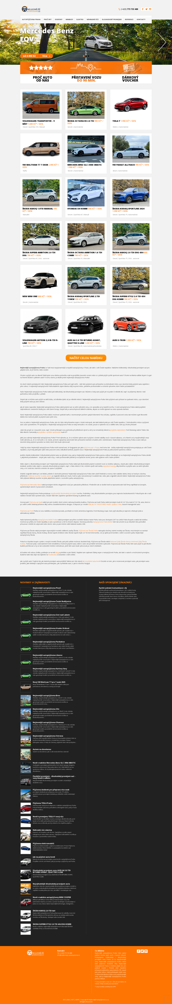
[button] (13, 42)
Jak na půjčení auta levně (91, 561)
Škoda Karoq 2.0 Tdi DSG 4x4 (127, 252)
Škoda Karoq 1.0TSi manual (37, 208)
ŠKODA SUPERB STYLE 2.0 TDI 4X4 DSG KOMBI (52, 924)
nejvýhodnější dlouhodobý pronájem (64, 493)
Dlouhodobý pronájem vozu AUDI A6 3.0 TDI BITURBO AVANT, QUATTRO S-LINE (52, 871)
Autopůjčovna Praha (31, 19)
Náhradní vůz (93, 19)
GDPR (77, 1000)
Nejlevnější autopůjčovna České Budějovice (52, 601)
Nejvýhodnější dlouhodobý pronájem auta (51, 884)
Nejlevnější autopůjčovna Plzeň (47, 588)
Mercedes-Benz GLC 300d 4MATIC (84, 164)
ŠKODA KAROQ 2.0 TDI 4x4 (44, 911)
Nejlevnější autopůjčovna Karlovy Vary (50, 668)
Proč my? (48, 19)
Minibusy (69, 19)
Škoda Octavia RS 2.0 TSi (80, 121)
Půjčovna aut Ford (26, 511)
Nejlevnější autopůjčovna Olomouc (48, 722)
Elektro (79, 19)
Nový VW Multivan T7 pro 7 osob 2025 (49, 682)
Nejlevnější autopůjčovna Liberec (47, 655)
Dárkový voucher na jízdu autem (39, 476)
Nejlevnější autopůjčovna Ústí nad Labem (51, 615)
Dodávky (58, 19)
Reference (129, 19)
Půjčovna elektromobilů (43, 843)
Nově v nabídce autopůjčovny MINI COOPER (52, 897)
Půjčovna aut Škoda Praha (88, 531)
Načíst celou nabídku (86, 358)
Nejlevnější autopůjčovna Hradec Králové (51, 628)
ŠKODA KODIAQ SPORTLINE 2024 (128, 208)
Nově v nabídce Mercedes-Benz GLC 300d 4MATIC (54, 763)
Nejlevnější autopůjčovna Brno (46, 695)
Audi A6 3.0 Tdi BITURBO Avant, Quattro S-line (104, 504)
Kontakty (141, 19)
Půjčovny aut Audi (35, 502)
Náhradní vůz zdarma (42, 830)
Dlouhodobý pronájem (112, 19)
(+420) (129, 9)
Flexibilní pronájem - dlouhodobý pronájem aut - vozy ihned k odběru (54, 777)
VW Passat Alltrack (123, 164)
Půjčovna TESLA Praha (42, 803)
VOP (72, 1000)
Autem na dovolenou (42, 749)
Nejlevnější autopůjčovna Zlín (46, 709)
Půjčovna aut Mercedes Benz (30, 485)
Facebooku (52, 555)
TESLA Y (116, 121)
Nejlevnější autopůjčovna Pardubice (49, 642)
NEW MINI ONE (29, 296)
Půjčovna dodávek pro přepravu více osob (51, 789)
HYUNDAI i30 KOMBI (77, 208)
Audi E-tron (118, 340)
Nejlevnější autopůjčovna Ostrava (48, 736)
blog (57, 552)
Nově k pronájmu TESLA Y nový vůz (48, 816)
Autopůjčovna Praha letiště (102, 522)
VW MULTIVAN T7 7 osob (35, 164)
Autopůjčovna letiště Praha (47, 520)
